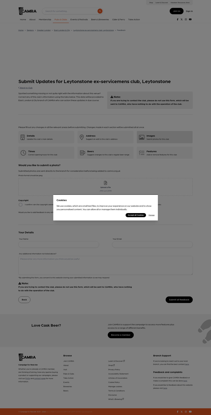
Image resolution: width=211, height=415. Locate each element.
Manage (152, 215)
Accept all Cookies (136, 215)
